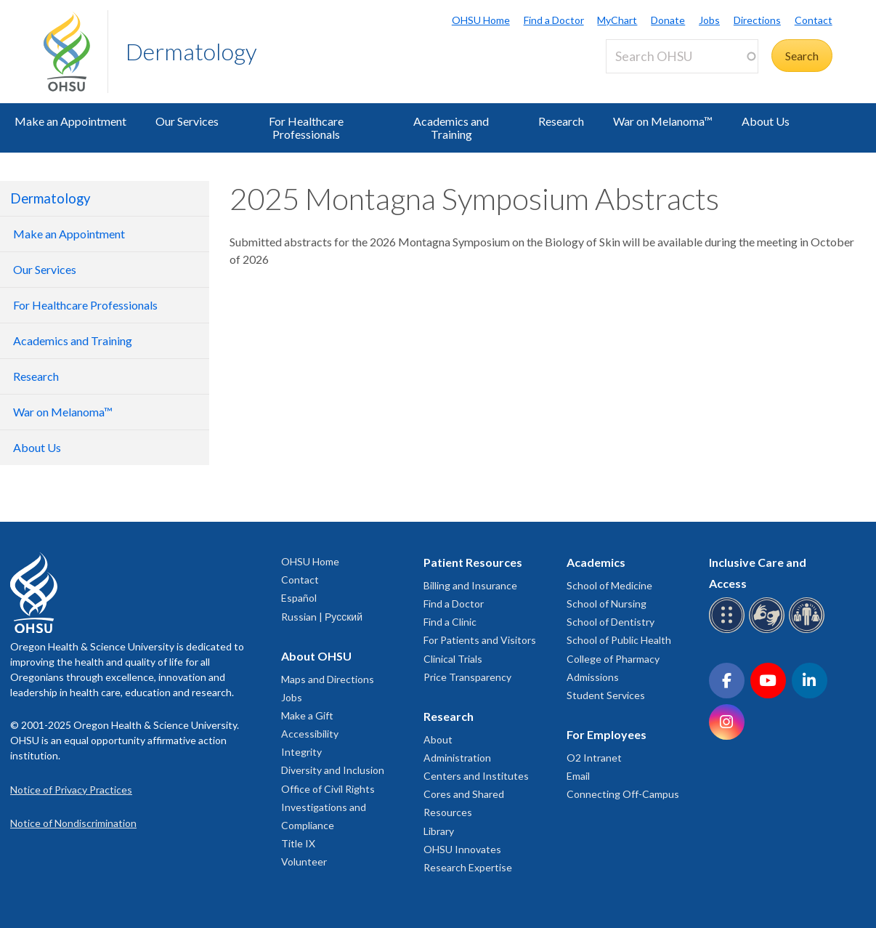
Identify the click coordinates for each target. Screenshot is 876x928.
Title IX (298, 843)
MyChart (617, 20)
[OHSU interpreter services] (809, 630)
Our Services (187, 121)
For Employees (606, 734)
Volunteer (304, 861)
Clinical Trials (452, 659)
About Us (766, 121)
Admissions (593, 677)
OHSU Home (481, 20)
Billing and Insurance (470, 585)
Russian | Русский (321, 616)
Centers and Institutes (476, 776)
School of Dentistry (610, 622)
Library (438, 831)
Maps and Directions (327, 679)
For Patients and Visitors (479, 640)
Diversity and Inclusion (332, 770)
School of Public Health (619, 640)
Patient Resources (472, 562)
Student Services (606, 695)
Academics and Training (451, 127)
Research (561, 121)
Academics (596, 562)
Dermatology (191, 51)
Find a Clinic (449, 622)
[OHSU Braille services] (729, 630)
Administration (457, 757)
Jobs (709, 20)
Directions (757, 20)
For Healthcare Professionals (306, 127)
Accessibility (309, 733)
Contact (813, 20)
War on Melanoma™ (663, 121)
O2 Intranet (594, 757)
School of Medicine (609, 585)
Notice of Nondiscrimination (73, 823)
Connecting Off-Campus (623, 794)
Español (299, 598)
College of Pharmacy (613, 659)
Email (578, 776)
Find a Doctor (554, 20)
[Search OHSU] (682, 56)
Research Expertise (467, 867)
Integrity (301, 752)
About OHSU (316, 656)
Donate (668, 20)
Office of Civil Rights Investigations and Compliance (328, 807)
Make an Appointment (70, 121)
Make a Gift (307, 715)
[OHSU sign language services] (769, 630)
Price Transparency (467, 677)
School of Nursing (606, 603)
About (438, 739)
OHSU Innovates (462, 849)
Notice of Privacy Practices (71, 789)
